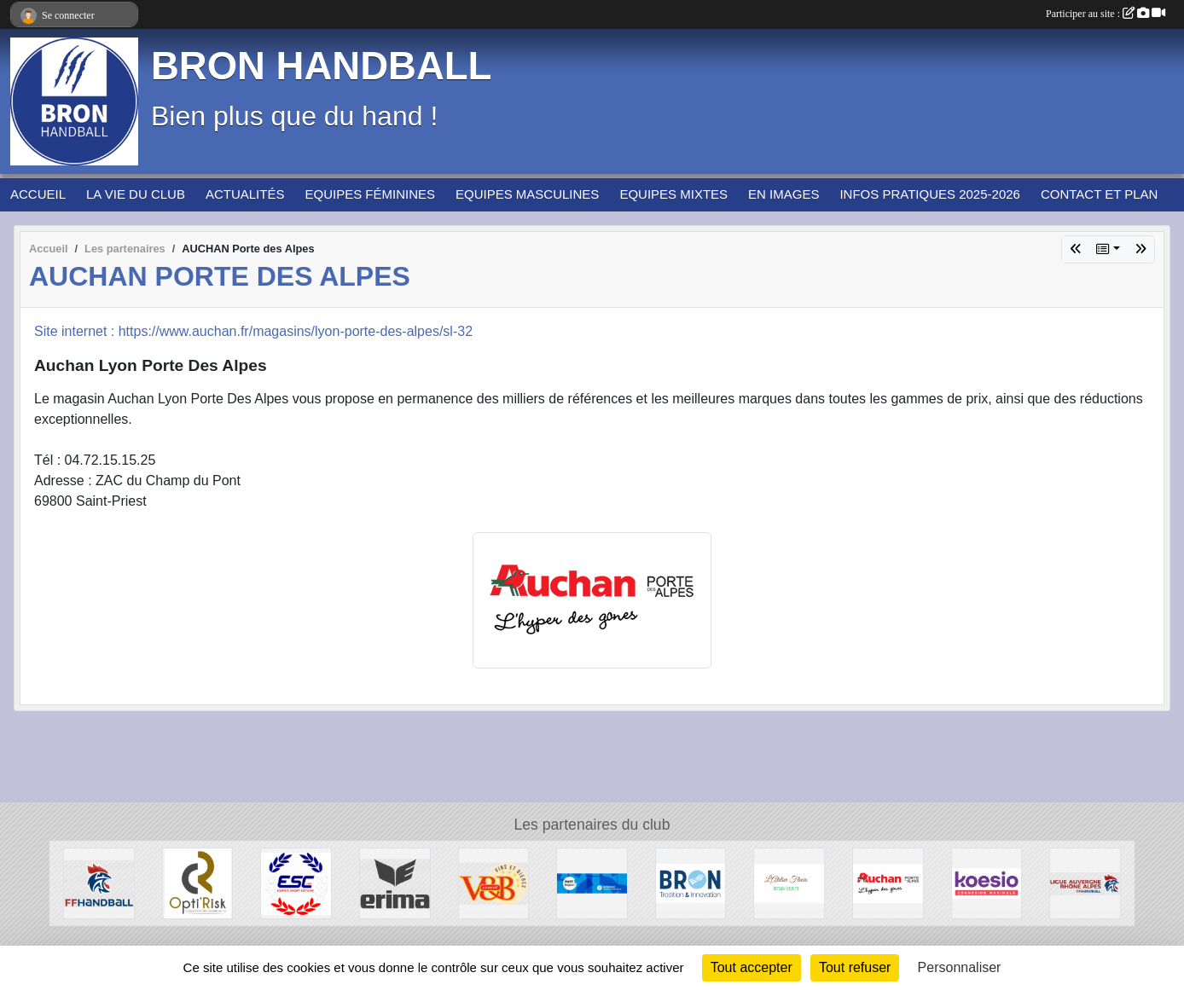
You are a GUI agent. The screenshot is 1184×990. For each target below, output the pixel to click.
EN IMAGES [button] (783, 194)
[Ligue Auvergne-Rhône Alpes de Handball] (1085, 882)
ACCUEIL (38, 194)
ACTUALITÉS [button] (245, 194)
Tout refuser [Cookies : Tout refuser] (855, 967)
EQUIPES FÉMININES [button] (370, 194)
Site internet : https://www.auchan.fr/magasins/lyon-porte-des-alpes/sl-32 (253, 331)
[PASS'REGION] (592, 882)
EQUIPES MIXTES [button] (673, 194)
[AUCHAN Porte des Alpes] (888, 882)
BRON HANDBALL (321, 66)
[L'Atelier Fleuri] (789, 882)
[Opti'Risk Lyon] (198, 882)
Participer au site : (1105, 14)
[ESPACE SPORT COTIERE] (296, 882)
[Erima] (395, 882)
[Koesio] (987, 882)
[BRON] (691, 882)
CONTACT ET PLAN (1099, 194)
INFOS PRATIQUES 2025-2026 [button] (929, 194)
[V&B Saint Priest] (494, 882)
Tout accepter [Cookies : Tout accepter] (751, 967)
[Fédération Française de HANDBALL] (99, 882)
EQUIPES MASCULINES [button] (527, 194)
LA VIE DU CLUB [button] (135, 194)
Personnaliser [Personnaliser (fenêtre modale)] (959, 967)
